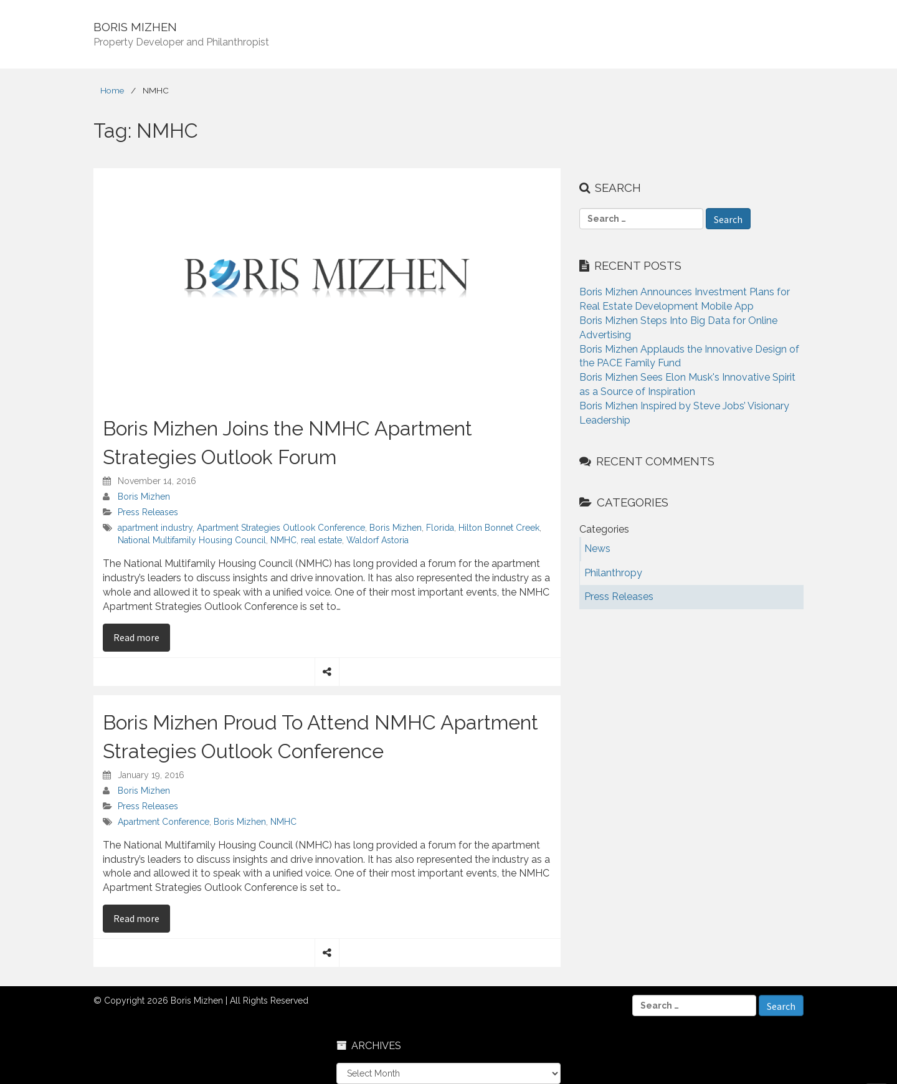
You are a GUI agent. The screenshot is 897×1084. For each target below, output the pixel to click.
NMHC (283, 540)
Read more (141, 637)
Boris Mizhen (144, 497)
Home (112, 90)
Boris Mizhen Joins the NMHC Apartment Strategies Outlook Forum (287, 442)
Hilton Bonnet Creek (498, 528)
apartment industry (155, 528)
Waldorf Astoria (377, 540)
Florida (440, 528)
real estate (321, 540)
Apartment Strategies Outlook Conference (281, 528)
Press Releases (148, 512)
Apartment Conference (163, 822)
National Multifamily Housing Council (192, 540)
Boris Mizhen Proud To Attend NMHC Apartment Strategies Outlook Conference (320, 737)
